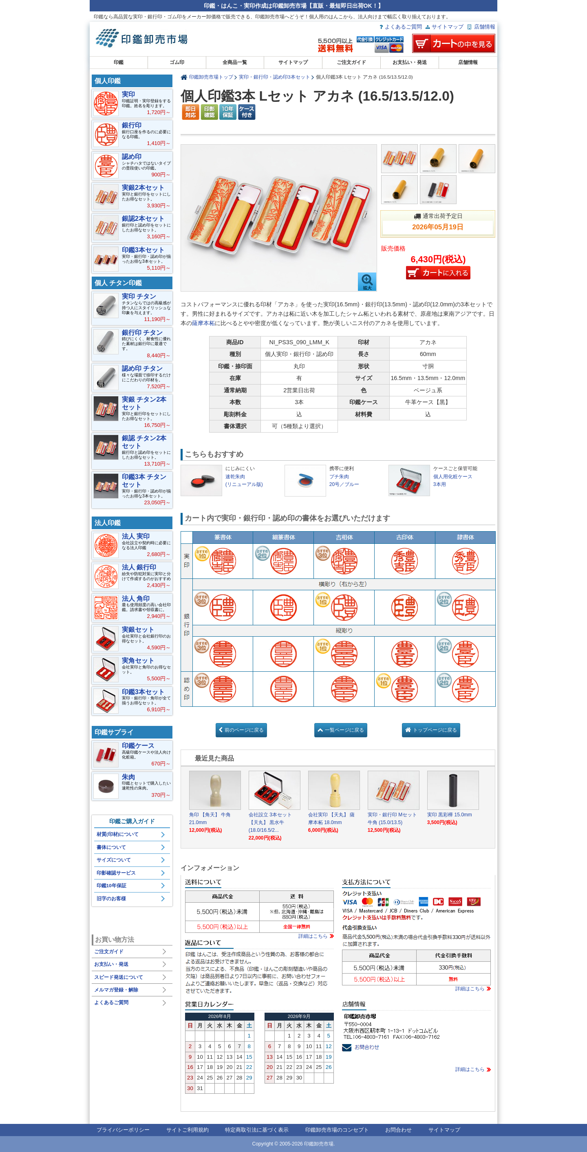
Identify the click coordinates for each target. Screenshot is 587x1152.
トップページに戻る (435, 730)
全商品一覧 (235, 62)
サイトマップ (447, 27)
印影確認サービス (116, 873)
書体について (111, 847)
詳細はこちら (313, 936)
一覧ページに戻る (344, 730)
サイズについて (114, 859)
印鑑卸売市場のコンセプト (337, 1130)
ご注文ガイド (351, 62)
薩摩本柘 (203, 323)
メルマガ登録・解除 (116, 989)
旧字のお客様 (111, 898)
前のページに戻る (244, 730)
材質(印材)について (118, 834)
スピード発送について (118, 977)
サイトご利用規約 (187, 1130)
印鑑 (119, 62)
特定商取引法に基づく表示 (257, 1130)
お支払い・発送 (410, 62)
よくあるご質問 (403, 27)
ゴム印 (177, 62)
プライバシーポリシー (123, 1130)
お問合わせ (398, 1130)
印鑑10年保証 (111, 885)
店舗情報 (484, 27)
